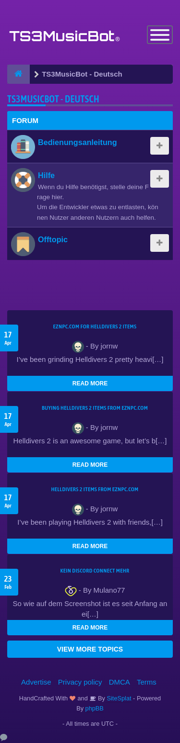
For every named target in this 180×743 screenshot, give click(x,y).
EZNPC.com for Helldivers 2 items (95, 326)
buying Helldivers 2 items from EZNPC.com (95, 408)
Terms (146, 682)
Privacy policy (80, 682)
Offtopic (53, 239)
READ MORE (90, 383)
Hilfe (46, 175)
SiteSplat (118, 698)
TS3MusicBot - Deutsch (53, 98)
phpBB (94, 708)
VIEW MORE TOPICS (90, 649)
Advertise (36, 682)
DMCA (119, 682)
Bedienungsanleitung (77, 142)
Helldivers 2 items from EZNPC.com (94, 489)
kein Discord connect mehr (94, 570)
